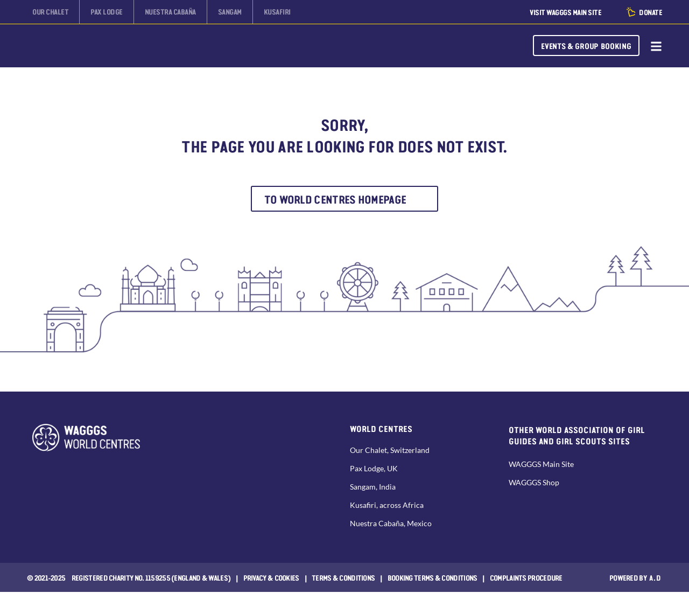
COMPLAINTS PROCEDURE (526, 578)
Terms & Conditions (343, 578)
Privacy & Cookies (271, 578)
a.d (655, 578)
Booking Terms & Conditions (432, 578)
